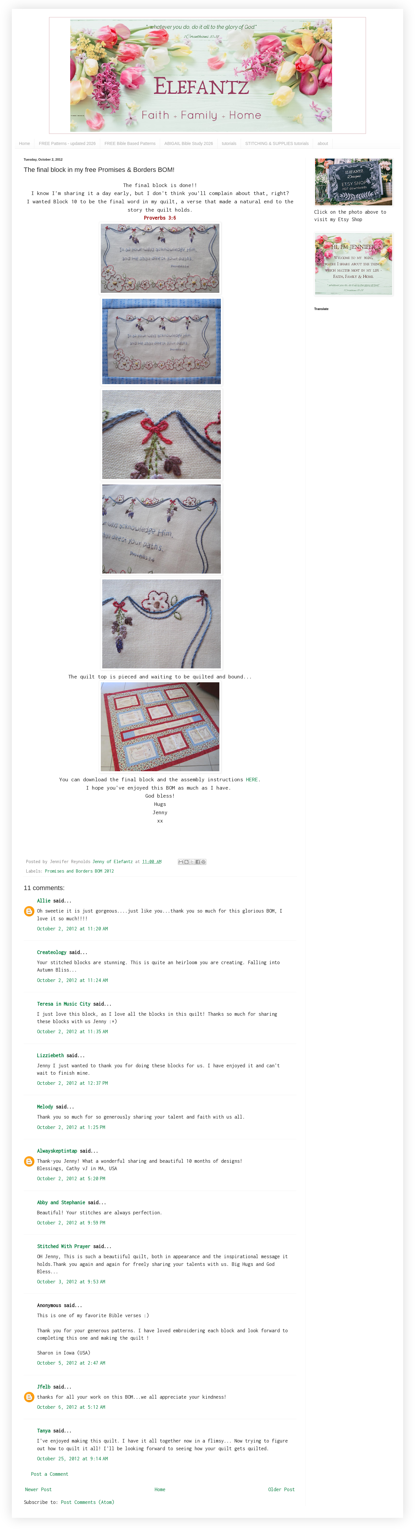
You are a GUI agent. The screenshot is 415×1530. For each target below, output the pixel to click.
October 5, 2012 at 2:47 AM (71, 1362)
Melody (45, 1106)
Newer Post (38, 1489)
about (322, 143)
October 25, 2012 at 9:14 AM (72, 1458)
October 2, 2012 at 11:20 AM (72, 928)
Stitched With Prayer (63, 1246)
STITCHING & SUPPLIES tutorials (277, 143)
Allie (43, 900)
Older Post (281, 1489)
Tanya (43, 1430)
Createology (51, 952)
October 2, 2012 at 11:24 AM (72, 980)
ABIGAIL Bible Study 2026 (189, 143)
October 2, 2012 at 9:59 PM (71, 1222)
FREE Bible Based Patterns (130, 143)
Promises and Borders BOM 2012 (79, 870)
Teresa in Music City (63, 1004)
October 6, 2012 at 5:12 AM (71, 1407)
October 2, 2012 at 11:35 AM (72, 1031)
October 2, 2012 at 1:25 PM (71, 1127)
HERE (252, 779)
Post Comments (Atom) (87, 1502)
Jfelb (43, 1387)
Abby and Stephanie (61, 1202)
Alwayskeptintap (57, 1151)
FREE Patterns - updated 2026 (67, 143)
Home (24, 143)
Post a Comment (49, 1474)
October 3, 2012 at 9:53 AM (71, 1281)
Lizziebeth (50, 1055)
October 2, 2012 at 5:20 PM (71, 1178)
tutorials (229, 143)
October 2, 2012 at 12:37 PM (72, 1083)
